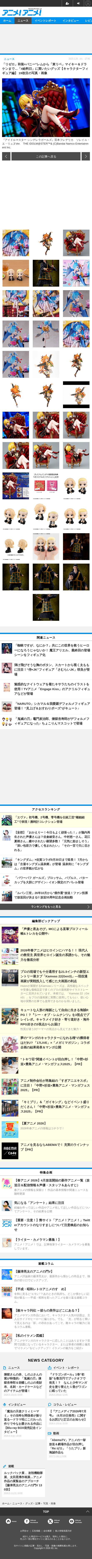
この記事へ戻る (46, 156)
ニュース (23, 20)
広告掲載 (36, 1531)
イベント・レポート (66, 1367)
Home (14, 1521)
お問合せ (24, 1531)
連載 (11, 1466)
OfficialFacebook (34, 1521)
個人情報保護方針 (63, 1531)
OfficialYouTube (78, 1521)
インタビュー (71, 20)
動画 (56, 1433)
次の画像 (86, 156)
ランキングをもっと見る (46, 906)
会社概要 (47, 1531)
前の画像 (6, 156)
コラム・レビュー (65, 1404)
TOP (46, 1511)
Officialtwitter (57, 1521)
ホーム (7, 20)
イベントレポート (45, 20)
